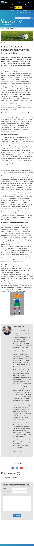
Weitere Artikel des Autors (20, 454)
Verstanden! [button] (18, 7)
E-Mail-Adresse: (6, 491)
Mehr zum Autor (17, 451)
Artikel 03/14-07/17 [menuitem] (22, 10)
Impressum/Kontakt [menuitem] (26, 12)
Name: (4, 488)
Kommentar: (5, 495)
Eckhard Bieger (5, 28)
